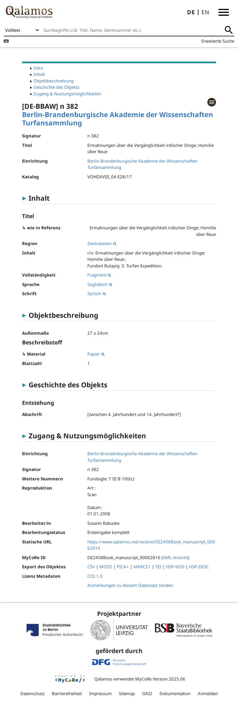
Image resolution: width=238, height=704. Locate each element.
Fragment (99, 275)
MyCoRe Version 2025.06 (160, 679)
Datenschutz (32, 693)
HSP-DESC (199, 566)
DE (191, 12)
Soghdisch (99, 284)
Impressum (100, 693)
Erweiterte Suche (217, 41)
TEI (158, 566)
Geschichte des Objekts (56, 87)
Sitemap (127, 693)
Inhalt (39, 74)
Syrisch (96, 293)
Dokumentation (175, 693)
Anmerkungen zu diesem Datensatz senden (130, 585)
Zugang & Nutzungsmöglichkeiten (67, 93)
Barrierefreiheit (67, 693)
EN (205, 12)
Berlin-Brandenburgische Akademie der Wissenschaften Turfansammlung (117, 118)
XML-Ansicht (175, 557)
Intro (38, 68)
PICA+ (123, 566)
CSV (91, 566)
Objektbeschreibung (54, 81)
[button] (224, 12)
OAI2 (147, 693)
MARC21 (142, 566)
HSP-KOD (175, 566)
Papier (96, 354)
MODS (105, 566)
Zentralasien (101, 243)
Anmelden (208, 693)
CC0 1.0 (95, 576)
